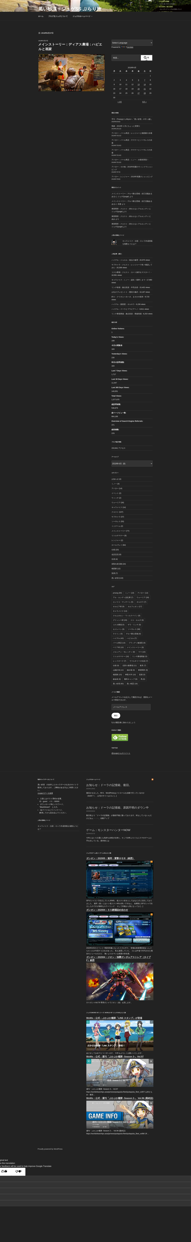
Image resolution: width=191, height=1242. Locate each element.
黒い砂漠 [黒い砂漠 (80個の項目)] (118, 684)
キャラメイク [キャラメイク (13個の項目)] (120, 611)
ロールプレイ (117, 545)
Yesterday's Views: (120, 354)
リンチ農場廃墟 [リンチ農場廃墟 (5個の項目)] (139, 656)
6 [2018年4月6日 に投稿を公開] (138, 80)
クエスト (115, 512)
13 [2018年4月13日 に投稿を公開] (139, 84)
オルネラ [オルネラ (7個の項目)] (141, 602)
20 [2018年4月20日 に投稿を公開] (139, 89)
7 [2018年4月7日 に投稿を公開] (144, 80)
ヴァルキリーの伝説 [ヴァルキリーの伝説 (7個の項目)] (138, 661)
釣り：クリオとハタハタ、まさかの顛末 (127, 297)
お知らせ (115, 479)
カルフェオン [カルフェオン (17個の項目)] (135, 606)
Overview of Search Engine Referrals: (128, 421)
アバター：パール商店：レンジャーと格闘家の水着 (132, 133)
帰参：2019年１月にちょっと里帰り (126, 126)
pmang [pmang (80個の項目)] (117, 593)
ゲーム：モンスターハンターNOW (108, 830)
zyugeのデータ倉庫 (45, 793)
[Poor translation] (18, 1172)
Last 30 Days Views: (120, 379)
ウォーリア (116, 503)
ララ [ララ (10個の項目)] (142, 652)
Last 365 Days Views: (121, 387)
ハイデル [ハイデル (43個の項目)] (118, 638)
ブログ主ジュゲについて (58, 16)
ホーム (40, 16)
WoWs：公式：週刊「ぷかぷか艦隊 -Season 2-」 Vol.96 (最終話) (119, 1098)
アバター (115, 488)
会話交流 (115, 554)
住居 (113, 559)
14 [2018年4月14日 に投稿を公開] (145, 84)
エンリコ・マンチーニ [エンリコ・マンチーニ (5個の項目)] (123, 602)
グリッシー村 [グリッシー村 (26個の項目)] (120, 620)
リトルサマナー (118, 536)
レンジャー (116, 540)
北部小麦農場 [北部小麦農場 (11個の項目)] (129, 665)
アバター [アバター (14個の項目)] (142, 593)
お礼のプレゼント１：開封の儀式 (125, 292)
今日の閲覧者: (117, 345)
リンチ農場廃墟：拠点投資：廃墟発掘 (127, 314)
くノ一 (114, 484)
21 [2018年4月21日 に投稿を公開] (145, 89)
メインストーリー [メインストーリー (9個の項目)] (135, 647)
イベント (115, 493)
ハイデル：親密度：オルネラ (123, 304)
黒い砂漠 (115, 578)
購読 (116, 716)
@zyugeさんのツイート (121, 753)
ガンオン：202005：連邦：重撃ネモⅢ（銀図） (110, 858)
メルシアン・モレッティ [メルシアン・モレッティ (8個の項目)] (124, 652)
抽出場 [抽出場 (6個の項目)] (131, 670)
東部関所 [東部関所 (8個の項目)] (143, 670)
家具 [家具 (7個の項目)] (143, 665)
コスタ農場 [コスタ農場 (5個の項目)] (118, 625)
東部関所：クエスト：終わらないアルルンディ (130, 209)
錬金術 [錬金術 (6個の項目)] (117, 679)
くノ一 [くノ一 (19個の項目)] (129, 593)
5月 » (144, 102)
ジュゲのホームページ (83, 16)
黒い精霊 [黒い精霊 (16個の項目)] (132, 684)
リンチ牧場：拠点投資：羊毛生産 (125, 287)
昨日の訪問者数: (118, 362)
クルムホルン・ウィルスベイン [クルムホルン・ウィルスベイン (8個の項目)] (126, 616)
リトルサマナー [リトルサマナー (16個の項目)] (121, 656)
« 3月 (120, 102)
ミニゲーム (116, 526)
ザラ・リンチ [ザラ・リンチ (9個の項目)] (134, 625)
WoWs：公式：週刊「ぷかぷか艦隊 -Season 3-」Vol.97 (115, 1056)
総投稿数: (116, 430)
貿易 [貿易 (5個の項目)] (142, 675)
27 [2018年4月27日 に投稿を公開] (139, 93)
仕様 (113, 550)
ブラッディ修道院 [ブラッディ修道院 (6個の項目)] (137, 643)
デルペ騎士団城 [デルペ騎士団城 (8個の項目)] (133, 634)
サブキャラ (116, 517)
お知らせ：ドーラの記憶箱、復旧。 (109, 785)
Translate (127, 47)
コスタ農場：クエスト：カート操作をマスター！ (131, 272)
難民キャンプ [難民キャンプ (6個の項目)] (130, 679)
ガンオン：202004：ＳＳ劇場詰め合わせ (107, 910)
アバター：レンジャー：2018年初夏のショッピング (132, 177)
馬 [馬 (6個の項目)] (143, 679)
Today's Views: (118, 337)
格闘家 (114, 569)
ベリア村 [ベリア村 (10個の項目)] (118, 647)
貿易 (113, 573)
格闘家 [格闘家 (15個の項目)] (117, 675)
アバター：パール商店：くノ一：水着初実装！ (130, 160)
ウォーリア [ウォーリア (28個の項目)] (143, 597)
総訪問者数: (117, 404)
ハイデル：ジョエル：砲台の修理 (125, 260)
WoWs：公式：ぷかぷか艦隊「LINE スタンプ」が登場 (114, 1018)
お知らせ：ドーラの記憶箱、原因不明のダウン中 (117, 807)
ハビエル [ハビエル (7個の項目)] (132, 638)
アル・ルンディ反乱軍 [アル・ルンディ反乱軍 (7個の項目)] (123, 597)
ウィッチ (115, 498)
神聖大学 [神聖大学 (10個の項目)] (130, 675)
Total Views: (117, 396)
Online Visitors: (118, 329)
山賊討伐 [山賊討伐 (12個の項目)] (118, 670)
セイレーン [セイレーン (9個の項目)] (118, 629)
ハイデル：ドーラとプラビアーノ (125, 309)
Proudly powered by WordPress (50, 1149)
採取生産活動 (117, 564)
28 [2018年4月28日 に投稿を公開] (145, 93)
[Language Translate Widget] (132, 43)
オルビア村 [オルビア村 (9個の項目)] (118, 606)
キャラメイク (117, 507)
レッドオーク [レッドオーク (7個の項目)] (119, 661)
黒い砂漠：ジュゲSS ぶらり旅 (69, 8)
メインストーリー (119, 531)
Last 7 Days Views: (120, 371)
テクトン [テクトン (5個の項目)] (118, 634)
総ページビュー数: (119, 413)
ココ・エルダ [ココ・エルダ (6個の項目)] (137, 620)
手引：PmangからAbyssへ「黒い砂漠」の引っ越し (132, 119)
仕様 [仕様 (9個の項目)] (116, 665)
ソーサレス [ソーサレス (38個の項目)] (134, 629)
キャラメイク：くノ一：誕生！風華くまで (128, 280)
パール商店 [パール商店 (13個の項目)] (119, 643)
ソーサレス (116, 521)
